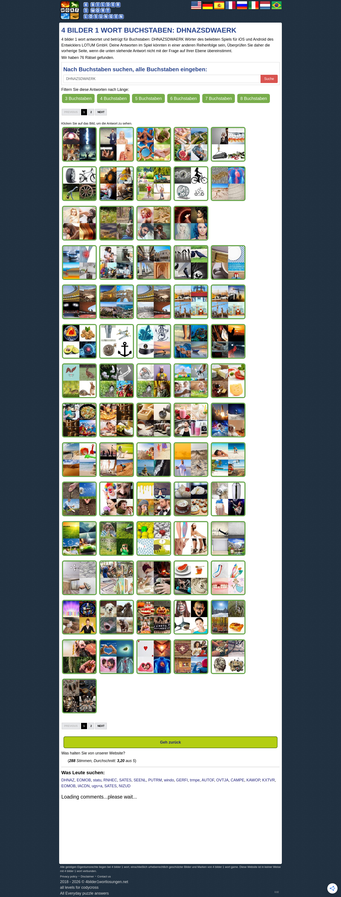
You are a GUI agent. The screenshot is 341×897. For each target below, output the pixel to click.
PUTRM (155, 780)
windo (169, 780)
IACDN (84, 786)
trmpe (195, 780)
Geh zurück (170, 742)
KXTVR (268, 780)
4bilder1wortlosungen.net (106, 882)
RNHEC (110, 780)
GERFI (182, 780)
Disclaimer (87, 876)
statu (97, 780)
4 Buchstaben (113, 98)
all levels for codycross (79, 887)
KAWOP (253, 780)
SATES (125, 780)
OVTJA (222, 780)
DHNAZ (68, 780)
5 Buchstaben (148, 98)
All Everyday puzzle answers (84, 893)
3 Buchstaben (78, 98)
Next (100, 112)
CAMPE (237, 780)
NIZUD (124, 786)
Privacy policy (68, 876)
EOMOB (84, 780)
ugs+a (97, 786)
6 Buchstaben (183, 98)
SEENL (140, 780)
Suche (269, 79)
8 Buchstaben (253, 98)
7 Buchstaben (218, 98)
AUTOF (208, 780)
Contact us (104, 876)
